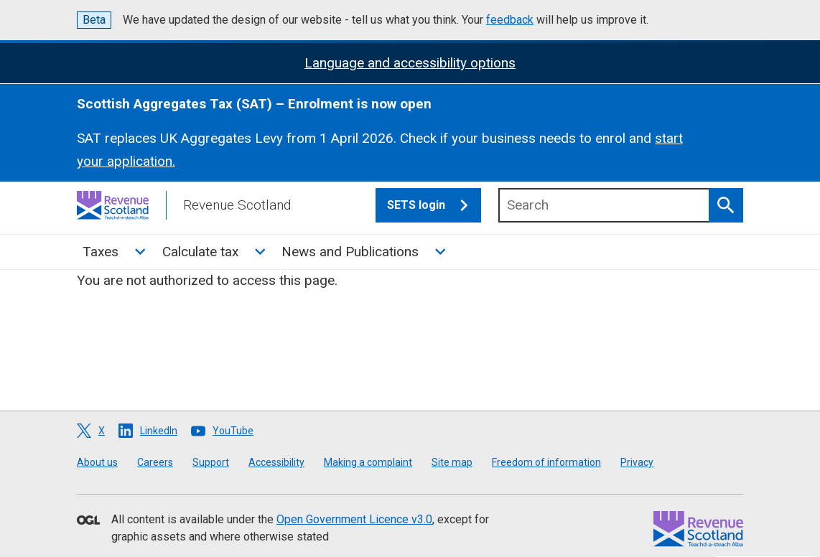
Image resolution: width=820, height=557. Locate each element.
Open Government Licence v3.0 (354, 519)
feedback (510, 20)
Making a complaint (368, 462)
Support (210, 462)
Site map (452, 462)
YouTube (233, 430)
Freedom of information (546, 462)
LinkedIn (158, 430)
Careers (155, 462)
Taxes (100, 251)
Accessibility (276, 462)
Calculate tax (200, 251)
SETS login (434, 205)
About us (97, 462)
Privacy (636, 462)
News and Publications (350, 251)
